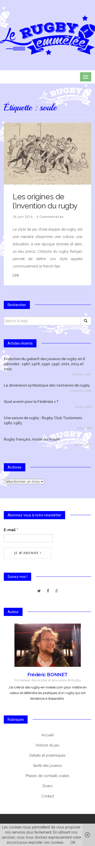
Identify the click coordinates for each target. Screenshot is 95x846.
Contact (47, 796)
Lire (16, 275)
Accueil (48, 735)
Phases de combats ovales (47, 776)
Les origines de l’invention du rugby (45, 201)
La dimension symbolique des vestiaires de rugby (47, 385)
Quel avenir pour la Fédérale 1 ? (31, 402)
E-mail (11, 530)
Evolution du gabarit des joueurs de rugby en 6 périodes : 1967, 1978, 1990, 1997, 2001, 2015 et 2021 (44, 364)
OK (72, 842)
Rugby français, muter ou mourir (32, 439)
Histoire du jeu (47, 745)
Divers (48, 786)
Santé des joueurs (47, 766)
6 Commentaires (50, 217)
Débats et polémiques (47, 755)
